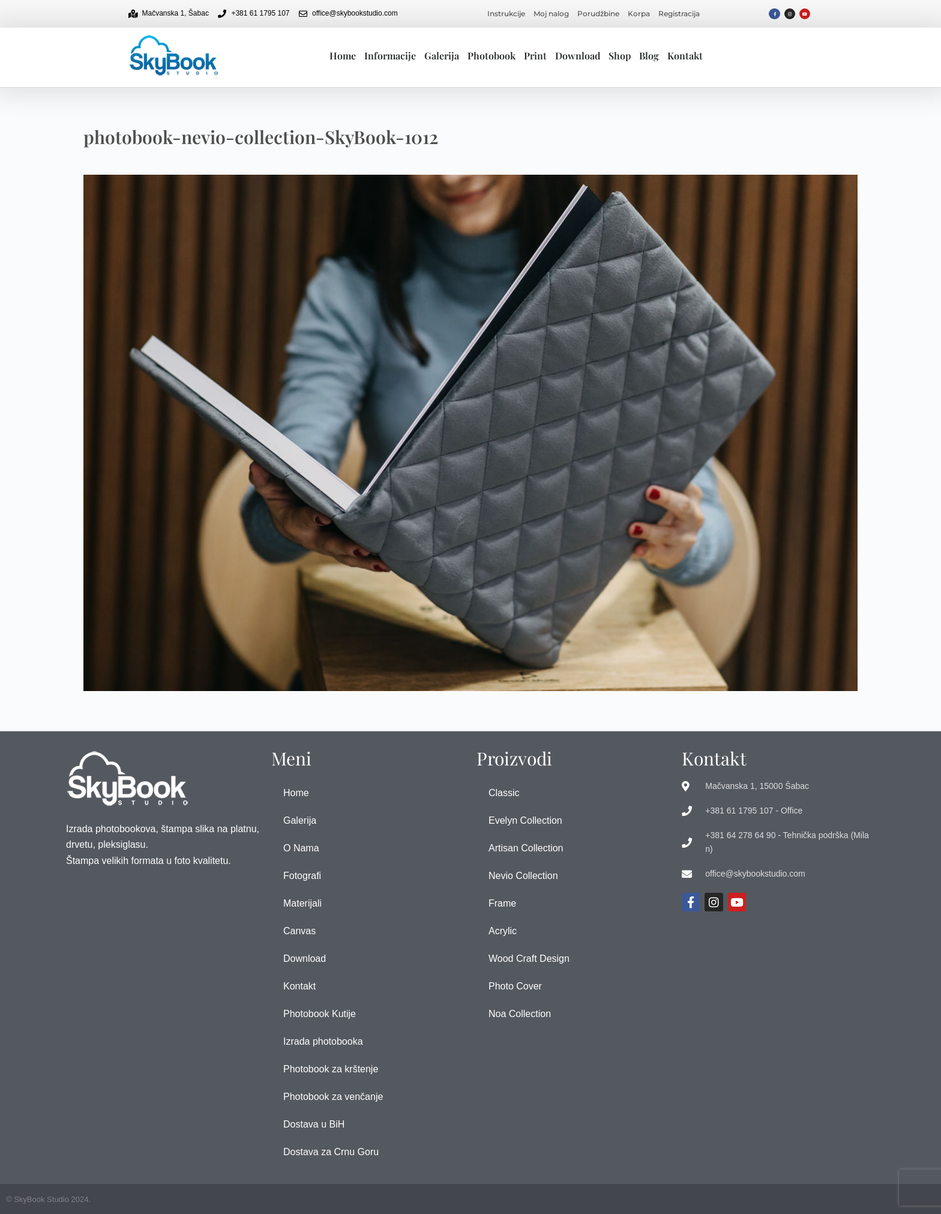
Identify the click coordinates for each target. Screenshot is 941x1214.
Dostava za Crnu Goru (331, 1152)
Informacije (390, 55)
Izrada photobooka (323, 1041)
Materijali (302, 903)
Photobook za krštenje (330, 1069)
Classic (504, 793)
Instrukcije (506, 13)
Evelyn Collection (525, 820)
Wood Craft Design (529, 958)
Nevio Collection (523, 876)
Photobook (491, 55)
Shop (620, 55)
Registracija (679, 13)
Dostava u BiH (313, 1124)
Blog (649, 55)
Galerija (441, 55)
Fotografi (302, 876)
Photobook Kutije (319, 1014)
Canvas (299, 931)
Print (535, 55)
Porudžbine (598, 13)
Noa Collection (520, 1014)
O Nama (301, 848)
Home (342, 55)
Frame (502, 903)
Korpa (639, 13)
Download (577, 55)
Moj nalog (551, 13)
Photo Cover (515, 986)
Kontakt (685, 55)
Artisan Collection (526, 848)
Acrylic (503, 931)
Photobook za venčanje (333, 1097)
